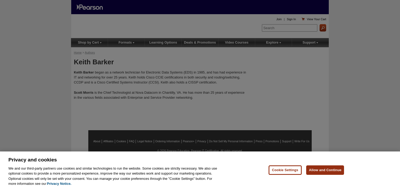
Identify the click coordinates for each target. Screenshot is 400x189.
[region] (200, 170)
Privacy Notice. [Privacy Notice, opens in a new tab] (59, 184)
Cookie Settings (285, 170)
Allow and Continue (325, 170)
